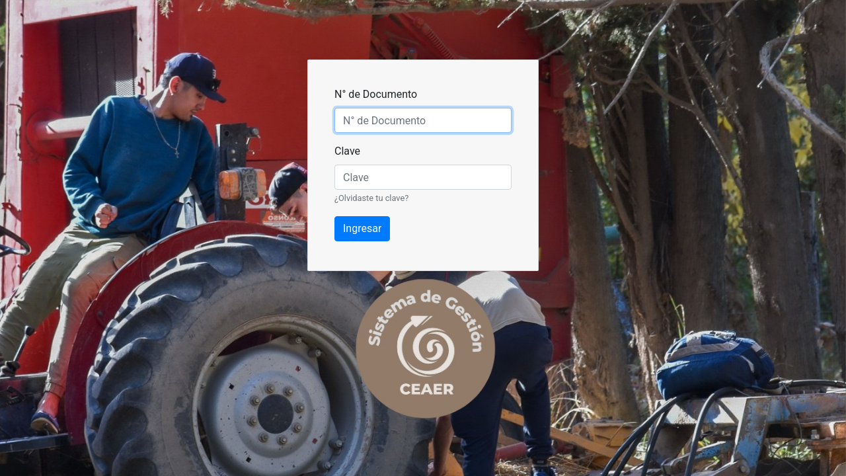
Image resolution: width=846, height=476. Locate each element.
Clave (347, 151)
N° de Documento (375, 94)
